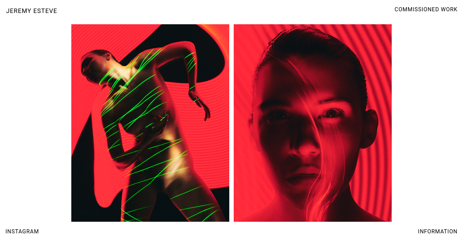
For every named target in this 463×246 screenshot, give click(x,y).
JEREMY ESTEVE (31, 10)
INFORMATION (438, 231)
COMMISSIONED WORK (426, 9)
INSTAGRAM (22, 231)
